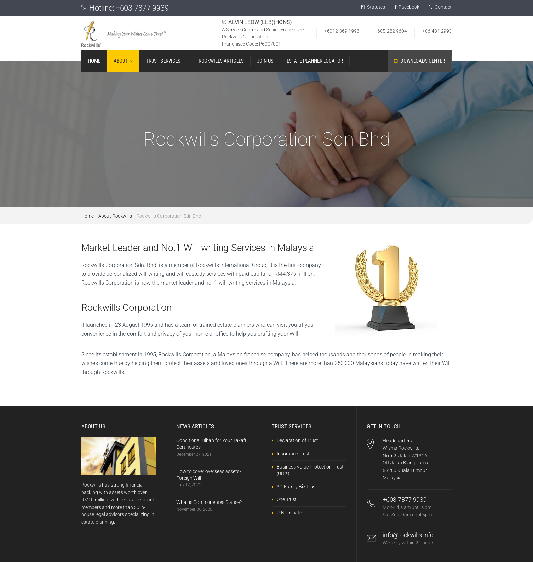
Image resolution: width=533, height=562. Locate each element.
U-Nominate (289, 512)
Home (87, 216)
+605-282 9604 (391, 31)
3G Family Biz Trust (297, 486)
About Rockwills (115, 216)
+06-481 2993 (437, 31)
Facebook (407, 7)
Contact (440, 7)
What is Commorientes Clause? (209, 502)
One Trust (287, 499)
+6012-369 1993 (341, 31)
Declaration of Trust (297, 440)
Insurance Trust (293, 453)
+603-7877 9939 (142, 8)
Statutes (373, 7)
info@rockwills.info (408, 535)
